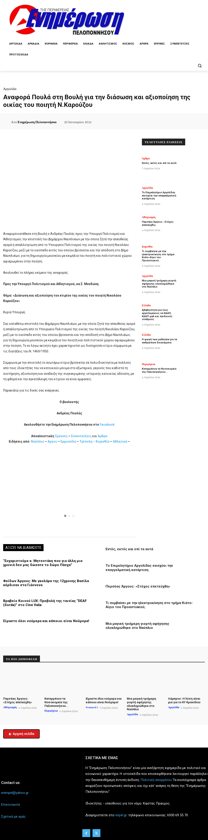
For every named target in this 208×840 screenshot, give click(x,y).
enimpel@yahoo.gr (15, 792)
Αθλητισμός (149, 217)
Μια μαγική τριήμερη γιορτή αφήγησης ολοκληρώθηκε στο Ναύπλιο (160, 283)
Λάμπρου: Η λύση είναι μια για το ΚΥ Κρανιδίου (186, 699)
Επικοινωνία (10, 804)
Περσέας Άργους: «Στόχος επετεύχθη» (137, 586)
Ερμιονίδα (68, 441)
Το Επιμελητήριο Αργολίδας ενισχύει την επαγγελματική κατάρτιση (139, 568)
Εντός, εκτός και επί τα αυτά (129, 549)
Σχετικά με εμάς (13, 816)
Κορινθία (102, 441)
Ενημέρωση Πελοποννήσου (37, 122)
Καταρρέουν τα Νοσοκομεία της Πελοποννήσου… (159, 370)
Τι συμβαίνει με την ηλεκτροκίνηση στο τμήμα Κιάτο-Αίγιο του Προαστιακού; (160, 254)
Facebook (107, 424)
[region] (69, 490)
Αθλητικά (120, 441)
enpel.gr (121, 814)
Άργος (53, 441)
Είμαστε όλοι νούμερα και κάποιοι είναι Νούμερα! (43, 620)
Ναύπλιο (38, 441)
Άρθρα (102, 436)
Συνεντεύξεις (81, 436)
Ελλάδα (146, 305)
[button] (199, 65)
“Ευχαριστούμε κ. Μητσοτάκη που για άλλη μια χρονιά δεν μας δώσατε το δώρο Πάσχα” (41, 563)
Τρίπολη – (87, 441)
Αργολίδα (9, 89)
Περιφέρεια (148, 364)
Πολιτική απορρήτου (156, 779)
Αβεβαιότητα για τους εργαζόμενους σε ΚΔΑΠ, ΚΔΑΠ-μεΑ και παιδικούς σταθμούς (156, 315)
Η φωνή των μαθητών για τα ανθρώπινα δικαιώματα (159, 341)
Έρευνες (61, 436)
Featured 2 (92, 706)
